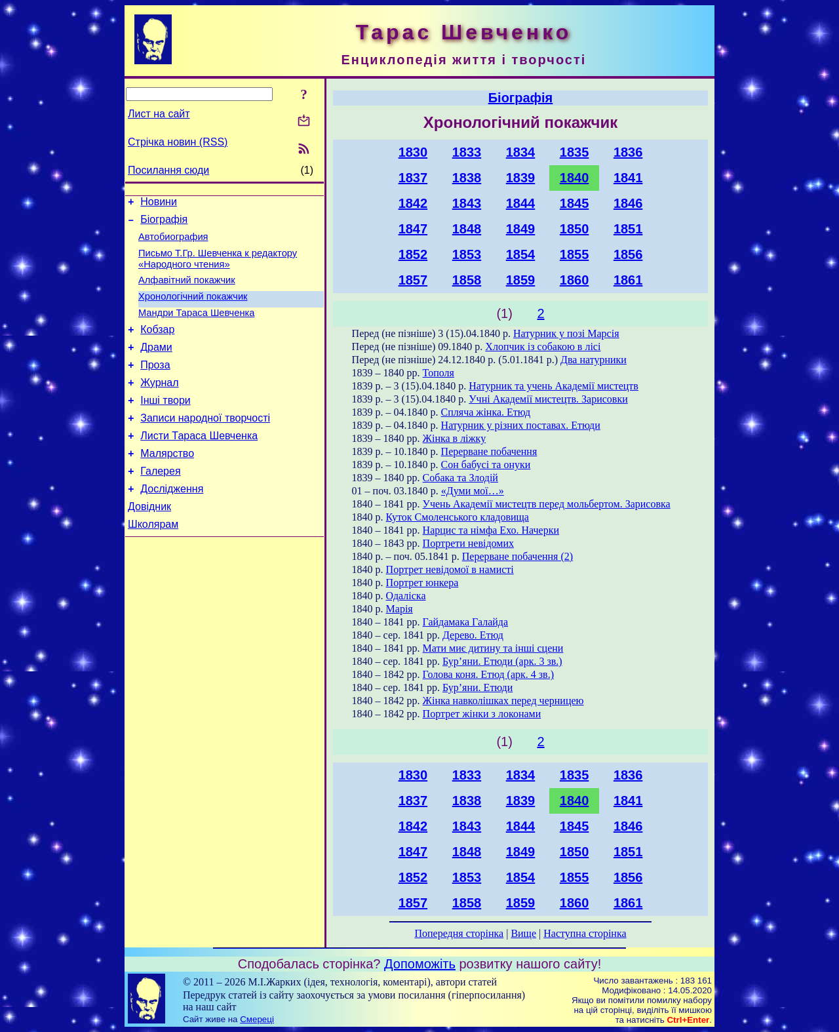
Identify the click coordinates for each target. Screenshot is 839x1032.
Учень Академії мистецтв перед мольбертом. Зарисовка (547, 503)
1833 (467, 152)
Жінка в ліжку (454, 438)
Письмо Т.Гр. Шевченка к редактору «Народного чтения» (217, 266)
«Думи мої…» (472, 490)
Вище (523, 933)
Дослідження (171, 522)
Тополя (438, 372)
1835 (574, 152)
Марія (399, 608)
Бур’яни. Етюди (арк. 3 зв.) (502, 661)
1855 (574, 254)
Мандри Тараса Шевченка (196, 326)
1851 (628, 229)
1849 (521, 229)
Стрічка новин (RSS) (177, 142)
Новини (158, 203)
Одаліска (406, 595)
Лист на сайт (159, 113)
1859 (521, 280)
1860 (574, 280)
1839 (521, 177)
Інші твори (165, 423)
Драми (156, 364)
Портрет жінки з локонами (482, 713)
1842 (413, 203)
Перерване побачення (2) (517, 556)
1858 (467, 280)
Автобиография (173, 242)
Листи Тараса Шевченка (199, 463)
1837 (413, 177)
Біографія (163, 223)
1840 (574, 177)
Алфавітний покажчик (186, 290)
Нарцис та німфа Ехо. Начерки (491, 530)
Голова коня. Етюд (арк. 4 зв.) (488, 674)
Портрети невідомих (468, 543)
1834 (521, 152)
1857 (413, 280)
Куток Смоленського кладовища (457, 517)
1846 (628, 203)
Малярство (167, 482)
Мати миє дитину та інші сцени (493, 648)
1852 (413, 254)
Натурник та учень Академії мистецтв (553, 385)
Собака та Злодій (460, 477)
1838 (467, 177)
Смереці (257, 1019)
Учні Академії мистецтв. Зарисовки (548, 399)
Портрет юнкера (422, 582)
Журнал (159, 404)
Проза (155, 384)
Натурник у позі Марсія (566, 333)
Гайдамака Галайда (466, 621)
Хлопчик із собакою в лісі (542, 346)
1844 (521, 203)
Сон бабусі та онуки (486, 464)
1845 (574, 203)
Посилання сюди (168, 170)
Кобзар (157, 345)
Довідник (149, 541)
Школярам (153, 561)
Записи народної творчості (205, 443)
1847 (413, 229)
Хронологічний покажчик (193, 308)
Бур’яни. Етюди (477, 687)
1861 (628, 280)
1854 (521, 254)
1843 (467, 203)
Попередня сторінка (458, 933)
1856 (628, 254)
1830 (413, 152)
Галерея (160, 502)
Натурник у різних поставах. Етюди (520, 425)
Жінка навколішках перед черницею (503, 700)
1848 (467, 229)
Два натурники (593, 359)
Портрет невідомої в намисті (450, 569)
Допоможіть (420, 964)
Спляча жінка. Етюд (485, 412)
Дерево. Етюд (472, 635)
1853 (467, 254)
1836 (628, 152)
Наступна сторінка (584, 933)
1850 (574, 229)
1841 (628, 177)
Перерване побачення (489, 451)
